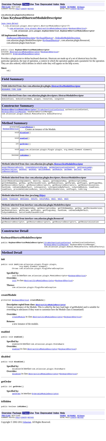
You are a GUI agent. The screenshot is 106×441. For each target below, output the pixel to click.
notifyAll (44, 208)
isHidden (24, 161)
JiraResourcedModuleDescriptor (21, 38)
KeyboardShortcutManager (14, 115)
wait (53, 208)
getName (68, 176)
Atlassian (27, 438)
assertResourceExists (12, 174)
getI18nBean (44, 176)
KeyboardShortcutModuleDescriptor (19, 112)
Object (42, 205)
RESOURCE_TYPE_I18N (11, 91)
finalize (13, 208)
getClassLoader (84, 174)
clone (4, 208)
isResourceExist (10, 178)
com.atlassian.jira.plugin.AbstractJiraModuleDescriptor (39, 28)
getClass (24, 208)
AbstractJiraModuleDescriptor (25, 53)
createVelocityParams (36, 174)
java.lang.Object (9, 23)
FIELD (18, 9)
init (22, 155)
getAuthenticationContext (62, 174)
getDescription (9, 176)
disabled (24, 137)
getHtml (23, 176)
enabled (23, 143)
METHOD (31, 9)
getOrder (24, 149)
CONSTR (23, 9)
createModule (26, 131)
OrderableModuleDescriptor (67, 38)
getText (78, 176)
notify (34, 208)
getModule (57, 176)
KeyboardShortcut (77, 28)
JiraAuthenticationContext (50, 112)
